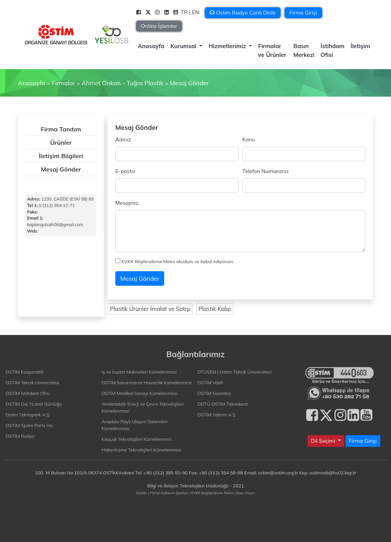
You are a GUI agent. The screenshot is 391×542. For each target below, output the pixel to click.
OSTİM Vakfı (210, 382)
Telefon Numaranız (265, 171)
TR (185, 12)
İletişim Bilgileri (61, 156)
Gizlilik (141, 492)
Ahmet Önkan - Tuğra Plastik (122, 83)
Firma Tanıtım (61, 129)
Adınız (123, 139)
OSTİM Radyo (20, 436)
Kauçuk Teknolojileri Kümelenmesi (136, 439)
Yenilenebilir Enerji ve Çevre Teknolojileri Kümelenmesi (143, 407)
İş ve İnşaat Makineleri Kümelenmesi (139, 372)
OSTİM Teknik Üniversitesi (32, 382)
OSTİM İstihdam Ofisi (28, 393)
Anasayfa (151, 46)
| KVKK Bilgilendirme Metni (211, 492)
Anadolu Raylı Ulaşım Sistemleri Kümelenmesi (135, 425)
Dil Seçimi (323, 440)
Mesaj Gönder (189, 83)
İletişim (360, 46)
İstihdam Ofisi (333, 50)
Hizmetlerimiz (227, 46)
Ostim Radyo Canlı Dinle (243, 12)
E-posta (125, 171)
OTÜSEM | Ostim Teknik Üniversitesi (234, 372)
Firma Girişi (303, 12)
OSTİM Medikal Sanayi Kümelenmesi (140, 393)
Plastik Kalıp (215, 308)
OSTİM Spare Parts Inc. (30, 425)
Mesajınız (126, 202)
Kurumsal (184, 46)
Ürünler (61, 142)
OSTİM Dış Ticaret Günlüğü (34, 404)
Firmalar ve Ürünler (272, 50)
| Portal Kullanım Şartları (168, 492)
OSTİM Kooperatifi (25, 372)
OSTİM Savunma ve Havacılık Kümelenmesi (147, 382)
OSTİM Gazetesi (214, 393)
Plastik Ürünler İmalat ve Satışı (150, 308)
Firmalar (63, 83)
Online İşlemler (159, 26)
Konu (248, 139)
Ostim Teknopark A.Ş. (28, 414)
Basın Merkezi (303, 50)
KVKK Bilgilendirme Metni (148, 261)
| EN (194, 12)
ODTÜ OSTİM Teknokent (222, 404)
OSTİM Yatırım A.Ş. (216, 414)
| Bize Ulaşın (244, 492)
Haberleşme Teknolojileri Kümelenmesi (141, 450)
